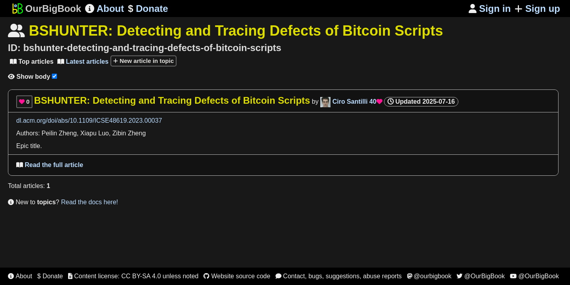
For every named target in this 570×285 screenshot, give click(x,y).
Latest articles (82, 61)
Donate (148, 8)
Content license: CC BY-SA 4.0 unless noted (133, 276)
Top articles (31, 61)
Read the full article (49, 165)
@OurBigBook (480, 276)
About (104, 8)
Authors (27, 133)
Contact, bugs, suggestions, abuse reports (339, 276)
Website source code (236, 276)
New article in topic (143, 60)
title (35, 145)
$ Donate (50, 276)
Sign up (537, 8)
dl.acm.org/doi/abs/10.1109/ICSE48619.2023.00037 (89, 120)
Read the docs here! (89, 202)
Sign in (490, 8)
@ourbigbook (429, 276)
